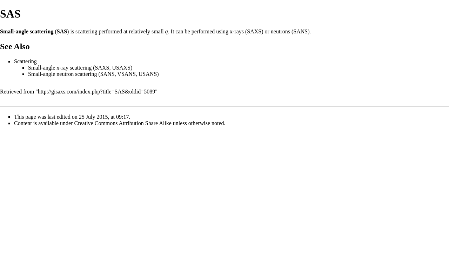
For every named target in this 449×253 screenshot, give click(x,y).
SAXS (254, 31)
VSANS (126, 74)
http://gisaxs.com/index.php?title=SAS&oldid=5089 (96, 92)
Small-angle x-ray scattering (60, 68)
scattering (86, 31)
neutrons (280, 31)
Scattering (25, 61)
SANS (300, 31)
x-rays (237, 31)
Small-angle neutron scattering (62, 74)
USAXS (121, 68)
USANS (148, 74)
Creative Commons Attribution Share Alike (123, 123)
